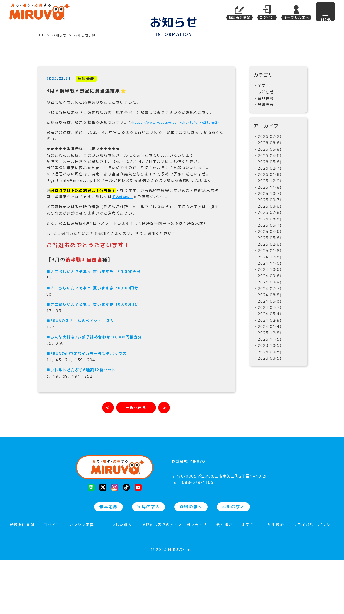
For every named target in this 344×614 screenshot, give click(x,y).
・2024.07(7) (268, 334)
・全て (260, 131)
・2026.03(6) (268, 207)
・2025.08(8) (268, 251)
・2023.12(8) (268, 378)
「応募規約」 (124, 248)
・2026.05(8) (268, 194)
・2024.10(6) (268, 315)
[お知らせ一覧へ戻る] (136, 459)
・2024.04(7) (268, 353)
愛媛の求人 (191, 561)
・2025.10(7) (268, 239)
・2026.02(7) (268, 213)
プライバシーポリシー (313, 579)
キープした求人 (296, 17)
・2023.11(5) (268, 384)
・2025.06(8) (268, 264)
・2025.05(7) (268, 270)
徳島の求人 (148, 561)
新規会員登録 (240, 17)
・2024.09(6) (268, 321)
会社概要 (224, 579)
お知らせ (250, 579)
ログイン (267, 17)
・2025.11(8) (268, 232)
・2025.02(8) (268, 289)
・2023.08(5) (268, 403)
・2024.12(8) (268, 302)
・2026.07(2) (268, 182)
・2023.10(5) (268, 391)
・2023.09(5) (268, 397)
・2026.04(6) (268, 201)
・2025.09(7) (268, 245)
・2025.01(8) (268, 296)
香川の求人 (233, 561)
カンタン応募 (81, 579)
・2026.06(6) (268, 188)
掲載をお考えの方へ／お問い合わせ (174, 579)
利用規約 (276, 579)
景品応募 (108, 561)
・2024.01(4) (268, 372)
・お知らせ (264, 137)
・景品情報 (264, 144)
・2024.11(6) (268, 308)
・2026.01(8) (268, 220)
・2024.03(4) (268, 359)
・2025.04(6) (268, 277)
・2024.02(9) (268, 365)
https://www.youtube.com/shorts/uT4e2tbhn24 (95, 174)
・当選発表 (264, 150)
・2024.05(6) (268, 346)
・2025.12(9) (268, 226)
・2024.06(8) (268, 340)
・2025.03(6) (268, 283)
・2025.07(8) (268, 258)
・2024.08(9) (268, 327)
